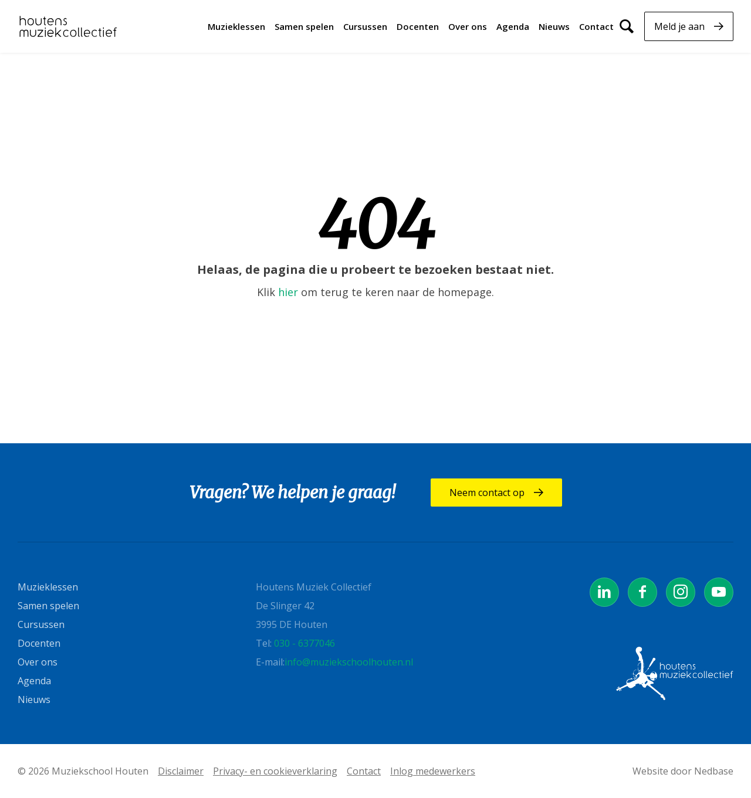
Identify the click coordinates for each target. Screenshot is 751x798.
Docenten (418, 26)
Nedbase (713, 771)
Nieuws (554, 26)
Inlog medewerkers (432, 771)
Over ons (467, 26)
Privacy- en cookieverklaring (275, 771)
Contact (596, 26)
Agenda (512, 26)
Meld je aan (679, 26)
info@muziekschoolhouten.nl (349, 662)
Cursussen (365, 26)
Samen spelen (304, 26)
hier (288, 292)
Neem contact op (487, 492)
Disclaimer (181, 771)
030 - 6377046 (304, 643)
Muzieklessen (236, 26)
